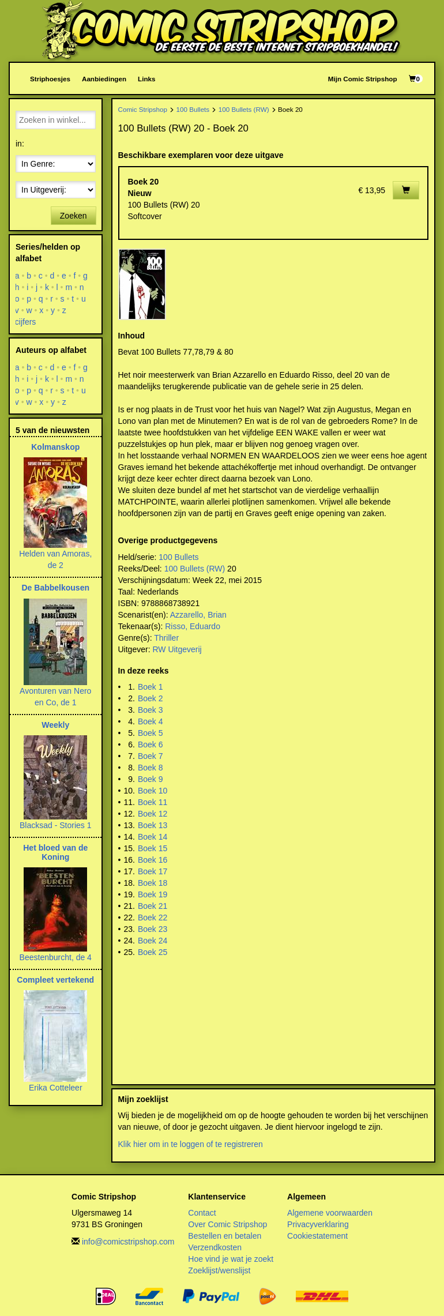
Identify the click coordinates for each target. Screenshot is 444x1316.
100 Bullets (193, 109)
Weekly (55, 725)
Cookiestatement (317, 1235)
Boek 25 (152, 952)
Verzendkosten (215, 1247)
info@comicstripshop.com (128, 1241)
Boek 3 (150, 710)
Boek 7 (150, 756)
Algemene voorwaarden (329, 1212)
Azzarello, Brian (198, 614)
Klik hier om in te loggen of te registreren (190, 1144)
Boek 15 (152, 848)
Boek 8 (150, 767)
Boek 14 (152, 836)
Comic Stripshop (143, 109)
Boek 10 (152, 790)
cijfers (26, 321)
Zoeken (73, 215)
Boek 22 (152, 917)
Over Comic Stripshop (227, 1224)
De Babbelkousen (55, 587)
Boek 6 (150, 744)
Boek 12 (152, 813)
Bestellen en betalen (224, 1235)
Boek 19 (152, 894)
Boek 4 (150, 721)
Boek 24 (152, 940)
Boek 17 (152, 871)
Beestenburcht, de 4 (56, 957)
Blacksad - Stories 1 (56, 825)
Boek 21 (152, 906)
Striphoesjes (50, 78)
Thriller (166, 637)
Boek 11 (152, 802)
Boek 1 (150, 686)
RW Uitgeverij (176, 649)
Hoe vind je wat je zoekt (230, 1259)
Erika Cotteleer (55, 1087)
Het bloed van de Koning (55, 852)
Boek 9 (150, 779)
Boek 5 (150, 733)
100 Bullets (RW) (244, 109)
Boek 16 (152, 859)
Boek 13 (152, 825)
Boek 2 (150, 698)
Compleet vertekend (55, 979)
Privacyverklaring (318, 1224)
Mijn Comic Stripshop (362, 78)
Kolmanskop (55, 447)
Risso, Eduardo (192, 626)
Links (146, 78)
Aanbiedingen (104, 78)
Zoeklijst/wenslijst (219, 1270)
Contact (202, 1212)
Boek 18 (152, 883)
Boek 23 (152, 929)
